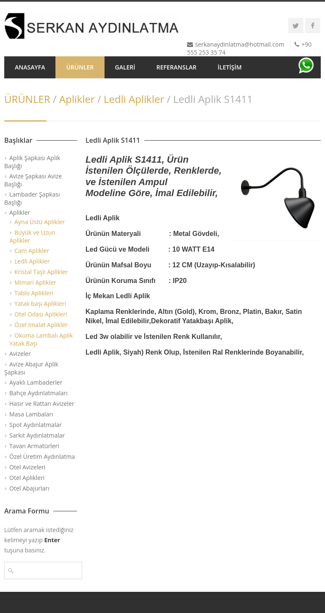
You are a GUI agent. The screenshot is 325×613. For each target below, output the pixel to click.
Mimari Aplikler (35, 282)
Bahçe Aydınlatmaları (38, 393)
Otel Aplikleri (26, 478)
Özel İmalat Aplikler (41, 325)
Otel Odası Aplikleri (40, 314)
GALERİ (125, 67)
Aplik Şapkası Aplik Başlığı (32, 162)
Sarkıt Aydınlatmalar (37, 435)
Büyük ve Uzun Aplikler (32, 236)
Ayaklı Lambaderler (35, 382)
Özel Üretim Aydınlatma (42, 456)
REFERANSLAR (177, 67)
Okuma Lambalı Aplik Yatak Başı (41, 339)
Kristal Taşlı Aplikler (41, 272)
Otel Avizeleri (27, 467)
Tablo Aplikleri (33, 293)
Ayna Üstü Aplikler (39, 222)
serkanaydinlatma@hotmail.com (239, 44)
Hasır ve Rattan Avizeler (41, 403)
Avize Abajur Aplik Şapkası (31, 368)
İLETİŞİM (230, 67)
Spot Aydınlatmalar (35, 425)
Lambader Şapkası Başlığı (32, 198)
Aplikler (77, 99)
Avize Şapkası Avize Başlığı (33, 180)
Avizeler (20, 353)
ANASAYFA (30, 67)
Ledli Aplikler (134, 99)
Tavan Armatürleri (34, 446)
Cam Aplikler (31, 251)
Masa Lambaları (31, 414)
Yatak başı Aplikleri (40, 304)
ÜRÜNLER (80, 67)
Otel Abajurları (29, 488)
